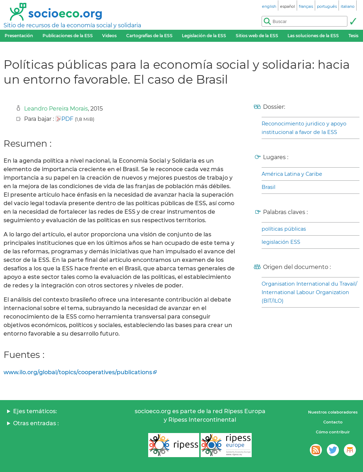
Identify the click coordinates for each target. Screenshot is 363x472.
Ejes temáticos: (35, 411)
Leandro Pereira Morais (56, 108)
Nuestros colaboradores (333, 412)
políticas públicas (284, 229)
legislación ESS (281, 242)
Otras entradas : (36, 423)
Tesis (353, 35)
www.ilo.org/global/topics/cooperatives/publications (78, 372)
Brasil (268, 187)
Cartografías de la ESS (149, 35)
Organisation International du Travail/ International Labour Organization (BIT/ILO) (309, 292)
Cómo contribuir (333, 431)
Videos (109, 35)
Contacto (332, 422)
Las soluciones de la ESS (313, 35)
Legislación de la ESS (204, 35)
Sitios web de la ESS (257, 35)
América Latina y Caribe (292, 174)
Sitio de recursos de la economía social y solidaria (72, 25)
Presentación (19, 35)
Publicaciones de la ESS (68, 35)
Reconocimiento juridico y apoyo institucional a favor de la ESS (304, 127)
